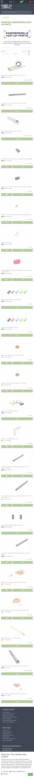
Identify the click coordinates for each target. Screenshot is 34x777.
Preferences (13, 771)
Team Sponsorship (7, 740)
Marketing (4, 774)
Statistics (22, 771)
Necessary (4, 771)
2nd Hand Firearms (7, 732)
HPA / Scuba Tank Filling (8, 738)
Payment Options (6, 718)
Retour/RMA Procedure (8, 713)
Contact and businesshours (9, 720)
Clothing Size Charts (7, 735)
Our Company (6, 712)
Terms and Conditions (8, 722)
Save (30, 774)
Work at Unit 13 (6, 730)
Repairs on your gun (7, 715)
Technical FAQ (6, 733)
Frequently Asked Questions (9, 717)
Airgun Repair (6, 737)
